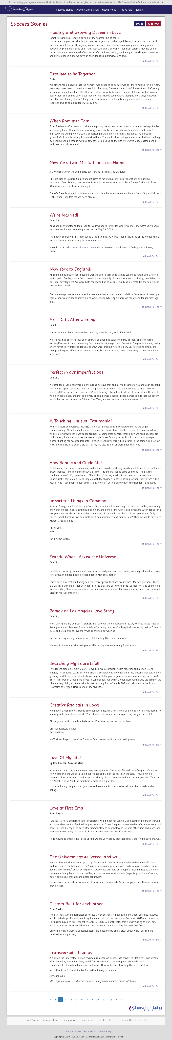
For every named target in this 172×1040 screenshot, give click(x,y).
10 (104, 999)
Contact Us (141, 1020)
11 (110, 999)
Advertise (114, 1020)
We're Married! (64, 215)
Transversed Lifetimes (71, 952)
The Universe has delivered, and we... (85, 857)
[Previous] (50, 999)
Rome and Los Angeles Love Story (82, 611)
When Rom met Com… (71, 121)
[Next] (116, 999)
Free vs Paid (125, 9)
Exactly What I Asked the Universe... (84, 557)
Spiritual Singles (19, 9)
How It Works (109, 9)
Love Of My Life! (65, 757)
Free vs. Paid (87, 1020)
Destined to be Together (72, 74)
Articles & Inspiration (87, 9)
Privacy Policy (90, 1031)
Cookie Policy (137, 2)
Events (139, 9)
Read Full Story (152, 61)
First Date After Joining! (73, 319)
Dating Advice (70, 1020)
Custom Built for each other (76, 904)
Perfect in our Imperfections (76, 372)
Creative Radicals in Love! (74, 705)
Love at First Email (68, 808)
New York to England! (70, 269)
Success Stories (64, 9)
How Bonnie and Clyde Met (76, 462)
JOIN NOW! (153, 23)
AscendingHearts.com (84, 247)
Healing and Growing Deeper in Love (85, 32)
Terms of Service (73, 1031)
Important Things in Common (78, 501)
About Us (127, 1020)
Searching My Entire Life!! (74, 663)
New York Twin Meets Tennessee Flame (87, 162)
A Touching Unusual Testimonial (81, 421)
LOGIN (139, 23)
